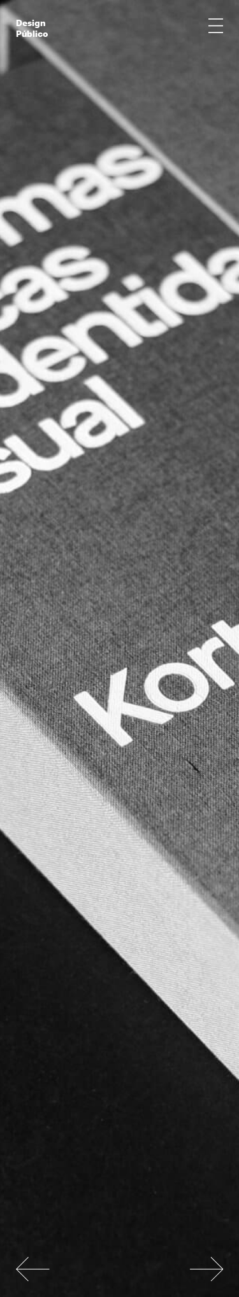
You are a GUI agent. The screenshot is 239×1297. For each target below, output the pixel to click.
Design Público (32, 26)
